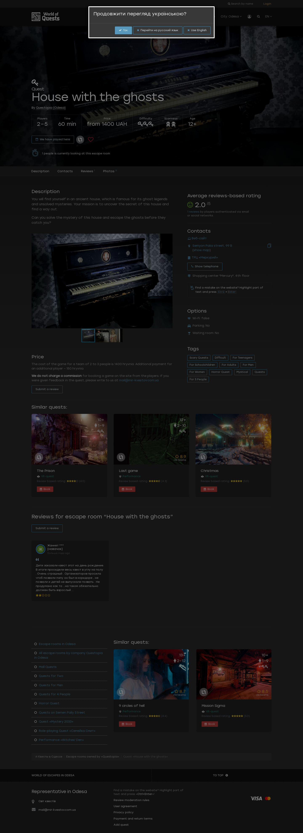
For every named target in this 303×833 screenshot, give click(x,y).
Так (123, 30)
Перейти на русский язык (157, 30)
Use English (197, 30)
